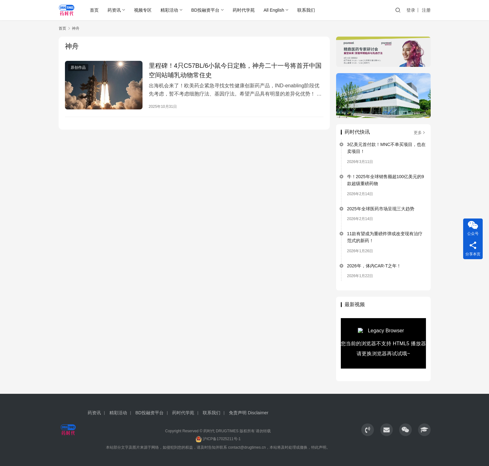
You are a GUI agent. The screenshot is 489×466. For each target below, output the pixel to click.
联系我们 (306, 10)
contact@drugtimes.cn (247, 447)
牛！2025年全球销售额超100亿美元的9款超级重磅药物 (385, 180)
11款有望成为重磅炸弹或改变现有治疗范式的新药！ (385, 237)
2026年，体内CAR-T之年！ (374, 265)
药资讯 (114, 10)
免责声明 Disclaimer (248, 412)
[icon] (367, 429)
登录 (410, 10)
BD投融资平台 (205, 10)
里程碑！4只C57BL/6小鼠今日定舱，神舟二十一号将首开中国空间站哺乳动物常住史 (235, 70)
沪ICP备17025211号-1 (222, 439)
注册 (426, 10)
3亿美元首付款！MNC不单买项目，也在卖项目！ (386, 148)
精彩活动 (169, 10)
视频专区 (143, 10)
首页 (94, 10)
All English (274, 10)
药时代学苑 (244, 10)
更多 (420, 133)
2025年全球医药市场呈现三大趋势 (380, 208)
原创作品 (78, 67)
